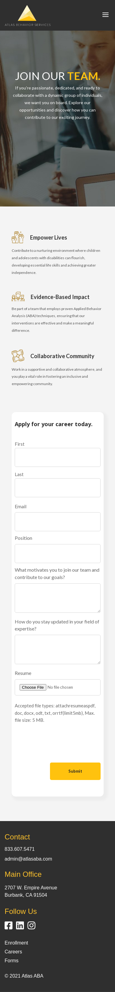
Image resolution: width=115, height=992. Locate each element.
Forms (11, 960)
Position (23, 538)
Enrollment (16, 942)
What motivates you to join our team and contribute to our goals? (57, 573)
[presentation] (61, 744)
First (20, 444)
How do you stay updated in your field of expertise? (57, 625)
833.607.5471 (20, 849)
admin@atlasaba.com (28, 858)
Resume (23, 673)
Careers (13, 951)
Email (20, 506)
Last (19, 474)
